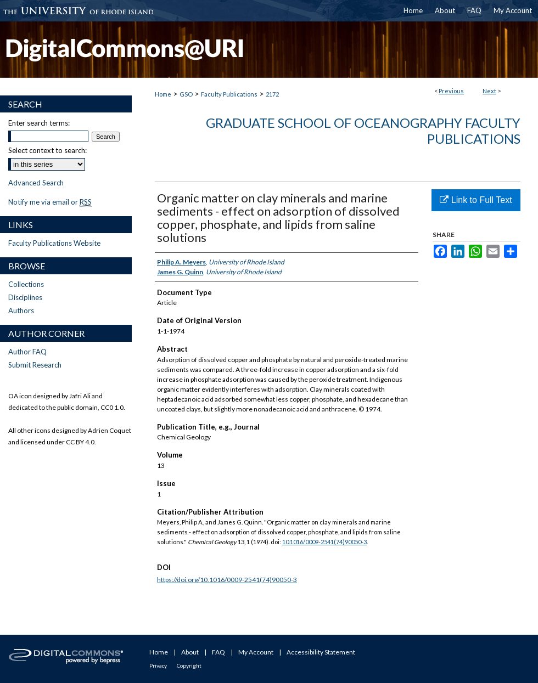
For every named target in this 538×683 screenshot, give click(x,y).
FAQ (218, 652)
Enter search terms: (39, 122)
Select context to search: (47, 150)
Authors (21, 310)
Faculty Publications (229, 94)
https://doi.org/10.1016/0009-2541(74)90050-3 (227, 579)
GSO (186, 94)
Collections (26, 284)
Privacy (158, 665)
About (190, 652)
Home (163, 94)
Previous (451, 90)
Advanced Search (36, 182)
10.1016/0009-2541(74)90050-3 (324, 541)
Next (489, 90)
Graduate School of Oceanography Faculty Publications (363, 130)
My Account (255, 652)
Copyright (189, 665)
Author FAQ (27, 351)
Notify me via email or (50, 201)
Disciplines (25, 297)
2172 (272, 94)
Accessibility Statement (321, 652)
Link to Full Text (476, 200)
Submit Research (34, 364)
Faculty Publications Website (54, 243)
